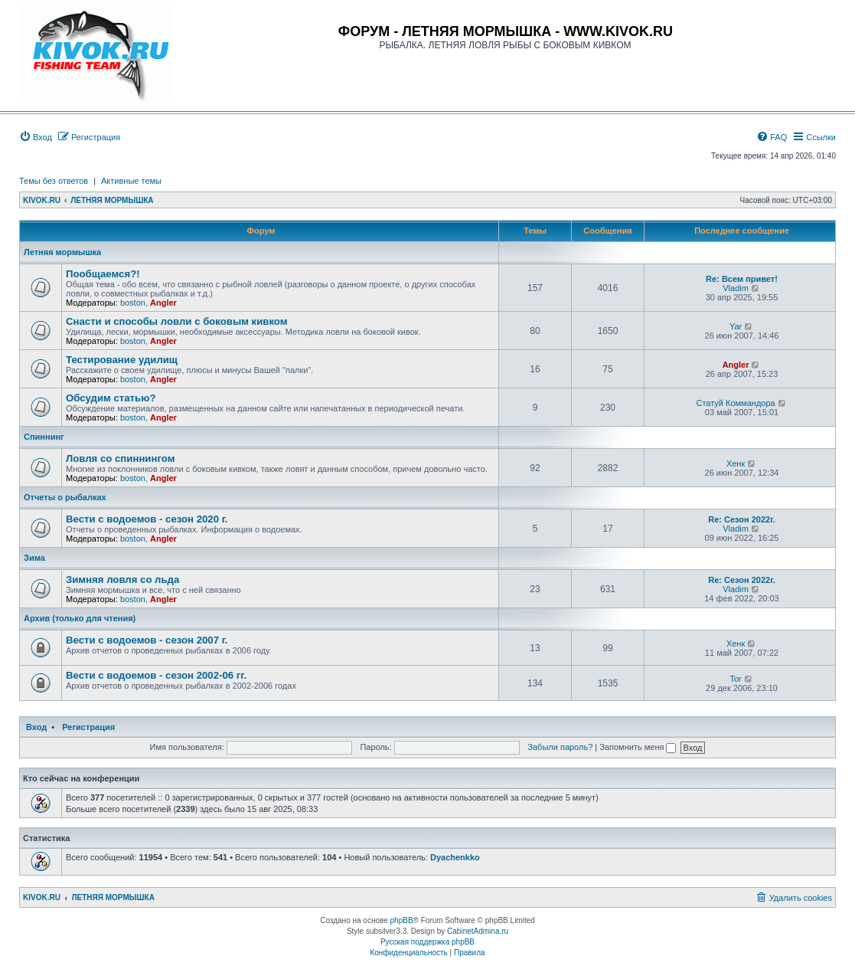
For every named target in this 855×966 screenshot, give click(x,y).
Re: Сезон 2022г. (741, 519)
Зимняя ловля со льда (122, 579)
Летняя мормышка (62, 252)
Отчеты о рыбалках (65, 497)
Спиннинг (44, 436)
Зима (34, 557)
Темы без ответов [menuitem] (53, 180)
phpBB (401, 920)
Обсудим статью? (110, 398)
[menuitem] (35, 137)
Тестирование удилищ (122, 359)
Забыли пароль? (559, 747)
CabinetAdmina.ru (477, 931)
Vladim (736, 288)
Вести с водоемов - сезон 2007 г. (147, 640)
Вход (36, 727)
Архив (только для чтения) (79, 618)
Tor (735, 678)
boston (132, 302)
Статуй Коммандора (735, 403)
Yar (735, 326)
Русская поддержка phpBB (427, 942)
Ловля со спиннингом (120, 458)
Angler (163, 302)
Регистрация (88, 727)
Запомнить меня (637, 747)
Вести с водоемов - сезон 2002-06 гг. (156, 675)
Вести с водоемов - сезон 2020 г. (147, 519)
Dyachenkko (455, 857)
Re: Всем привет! (742, 278)
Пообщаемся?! (103, 274)
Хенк (735, 463)
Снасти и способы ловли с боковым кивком (177, 321)
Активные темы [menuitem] (131, 180)
